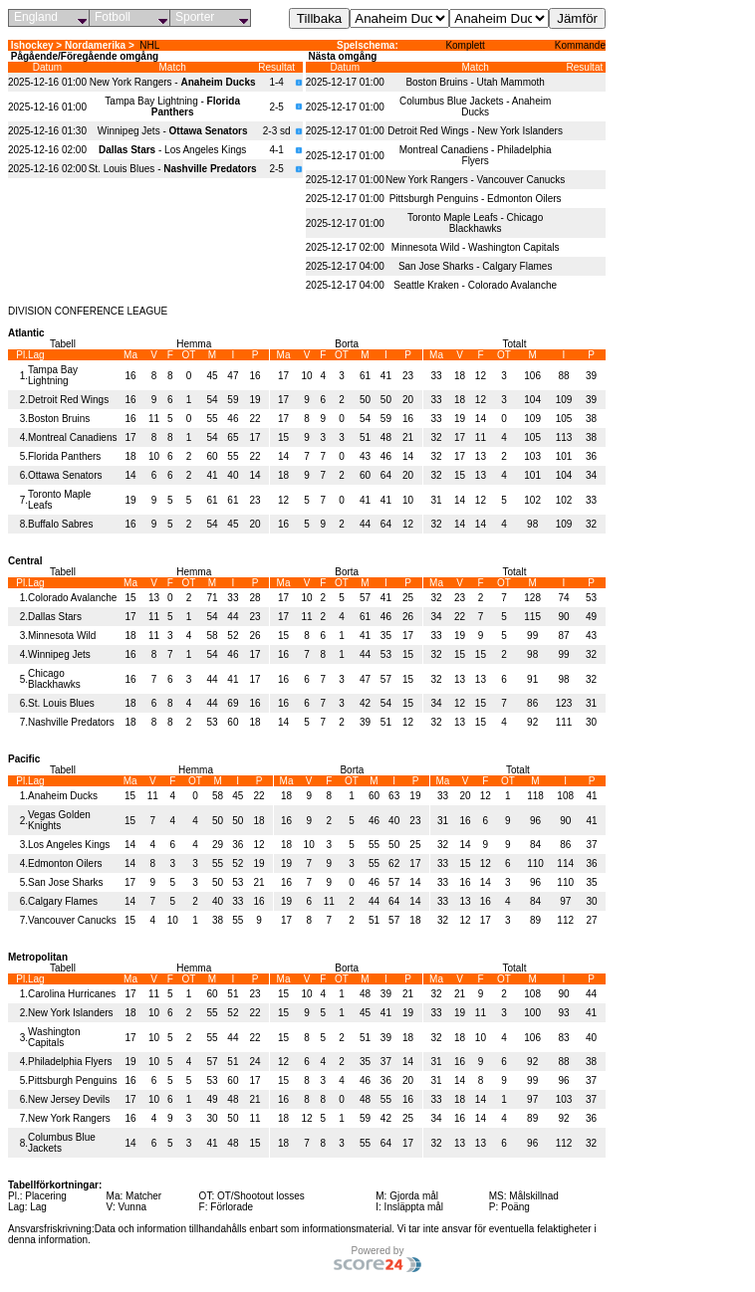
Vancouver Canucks (72, 920)
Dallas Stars (55, 616)
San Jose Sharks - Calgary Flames (475, 266)
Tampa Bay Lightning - (172, 106)
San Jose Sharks (66, 882)
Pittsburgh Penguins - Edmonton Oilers (475, 198)
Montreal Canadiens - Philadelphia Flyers (475, 155)
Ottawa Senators (65, 475)
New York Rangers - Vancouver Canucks (475, 179)
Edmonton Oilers (65, 863)
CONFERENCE (90, 311)
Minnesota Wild (62, 635)
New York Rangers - (173, 82)
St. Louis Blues (61, 703)
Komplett (464, 45)
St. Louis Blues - (173, 168)
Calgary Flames (63, 901)
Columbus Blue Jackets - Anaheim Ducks (475, 106)
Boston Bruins (59, 418)
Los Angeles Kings (69, 844)
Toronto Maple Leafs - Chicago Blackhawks (475, 223)
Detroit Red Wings (68, 399)
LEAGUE (146, 311)
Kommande (580, 45)
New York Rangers (69, 1118)
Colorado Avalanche (72, 597)
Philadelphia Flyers (70, 1061)
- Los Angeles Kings (172, 149)
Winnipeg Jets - (173, 130)
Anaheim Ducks (63, 795)
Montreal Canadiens (73, 437)
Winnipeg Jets (59, 654)
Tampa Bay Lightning (53, 375)
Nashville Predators (71, 722)
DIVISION (30, 311)
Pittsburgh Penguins (73, 1080)
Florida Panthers (64, 456)
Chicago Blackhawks (54, 679)
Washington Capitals (54, 1037)
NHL (149, 45)
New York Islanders (71, 1012)
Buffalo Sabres (60, 524)
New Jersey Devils (69, 1099)
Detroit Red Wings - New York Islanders (475, 130)
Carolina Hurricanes (72, 993)
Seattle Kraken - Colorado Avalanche (475, 285)
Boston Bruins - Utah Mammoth (475, 82)
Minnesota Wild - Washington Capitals (475, 247)
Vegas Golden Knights (59, 820)
